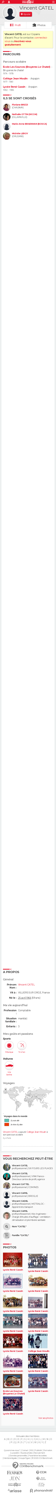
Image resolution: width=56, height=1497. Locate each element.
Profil (18, 25)
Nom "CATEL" (19, 1226)
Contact (25, 1450)
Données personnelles (18, 1456)
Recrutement (39, 1453)
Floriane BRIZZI (20, 105)
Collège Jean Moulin (15, 78)
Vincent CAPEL (20, 1193)
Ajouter (26, 14)
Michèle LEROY (20, 133)
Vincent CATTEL (20, 1184)
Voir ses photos (45, 1418)
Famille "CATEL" (20, 1235)
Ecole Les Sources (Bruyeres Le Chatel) (26, 66)
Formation (48, 1450)
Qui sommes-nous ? (12, 1450)
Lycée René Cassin (14, 86)
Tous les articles (26, 1453)
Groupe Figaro (24, 1458)
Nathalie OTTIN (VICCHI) (24, 114)
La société (15, 1453)
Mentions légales (10, 1458)
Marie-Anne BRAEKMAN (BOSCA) (29, 124)
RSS (31, 1450)
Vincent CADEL (20, 1201)
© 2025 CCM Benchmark (42, 1458)
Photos (41, 25)
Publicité (38, 1450)
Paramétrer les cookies (38, 1456)
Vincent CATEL (10, 1132)
